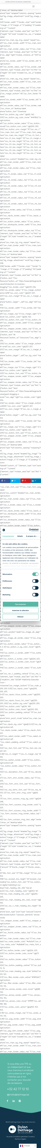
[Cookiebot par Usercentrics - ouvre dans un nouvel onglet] (29, 530)
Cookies (31, 1136)
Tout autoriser (20, 604)
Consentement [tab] (8, 536)
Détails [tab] (20, 536)
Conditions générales (20, 1136)
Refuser (20, 617)
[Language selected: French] (28, 1146)
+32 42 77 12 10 (18, 1089)
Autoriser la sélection (20, 610)
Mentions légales (20, 1139)
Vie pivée (9, 1136)
